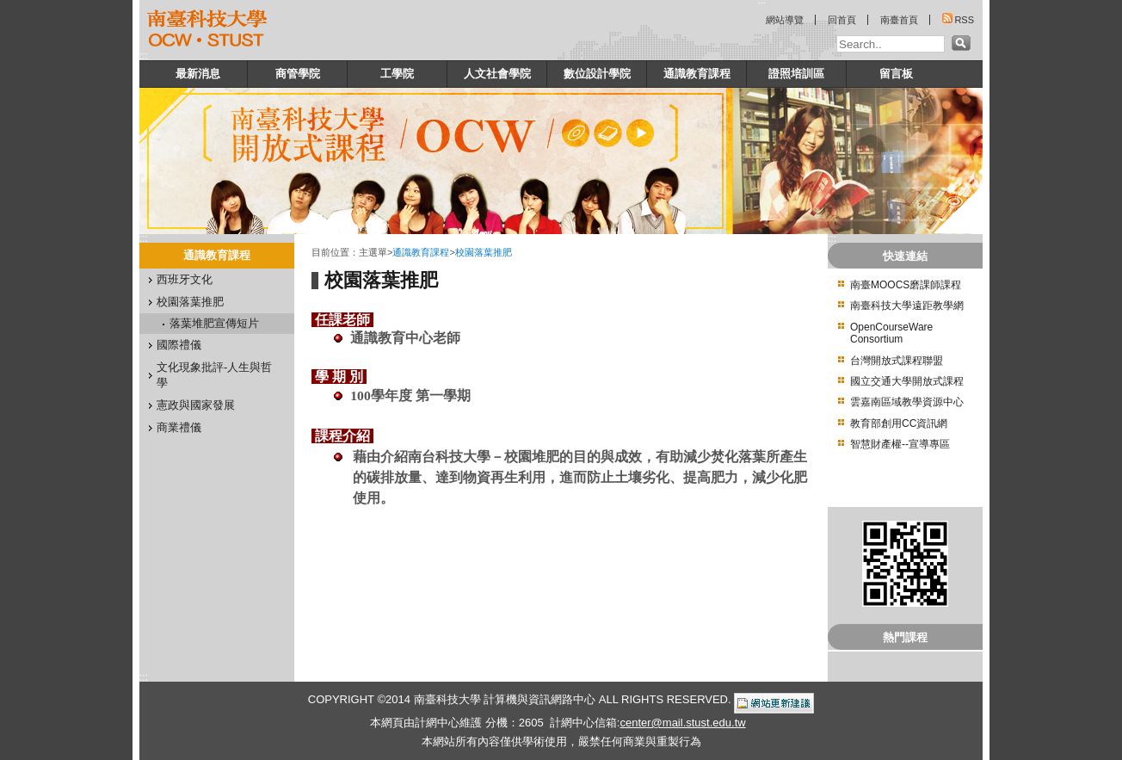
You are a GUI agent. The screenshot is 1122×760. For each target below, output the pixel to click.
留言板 (896, 73)
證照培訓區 (796, 73)
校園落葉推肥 (190, 301)
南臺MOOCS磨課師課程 (905, 285)
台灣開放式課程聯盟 (896, 361)
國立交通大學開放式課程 (907, 381)
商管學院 (297, 73)
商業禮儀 (179, 427)
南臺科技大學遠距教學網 (907, 306)
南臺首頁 (899, 20)
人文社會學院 (497, 73)
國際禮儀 (179, 344)
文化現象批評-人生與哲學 (214, 375)
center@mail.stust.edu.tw (682, 722)
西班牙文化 (185, 279)
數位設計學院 (597, 73)
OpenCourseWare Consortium (891, 333)
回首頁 (842, 20)
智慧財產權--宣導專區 (900, 444)
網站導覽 (785, 20)
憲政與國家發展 (196, 405)
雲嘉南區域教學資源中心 (907, 402)
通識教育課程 (697, 73)
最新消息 (198, 73)
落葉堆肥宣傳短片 (214, 323)
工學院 (397, 73)
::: (143, 56)
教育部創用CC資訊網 (898, 423)
